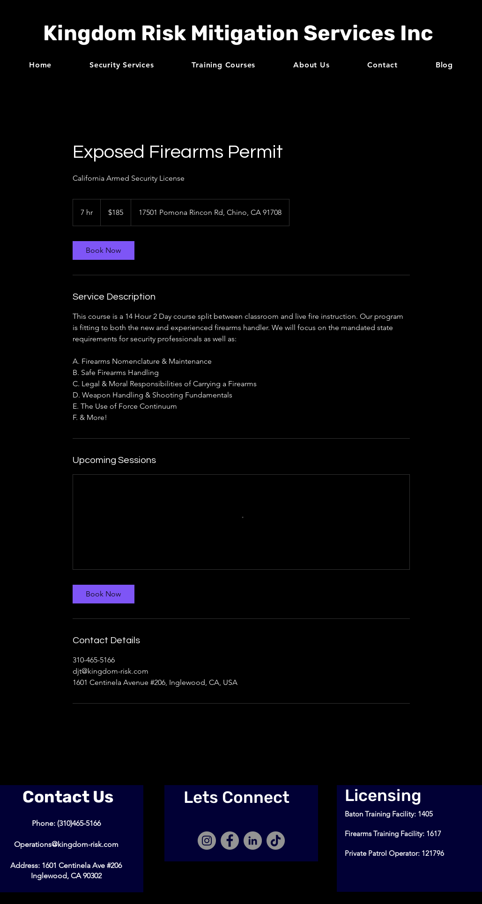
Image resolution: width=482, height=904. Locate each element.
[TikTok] (276, 840)
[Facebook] (230, 840)
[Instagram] (207, 840)
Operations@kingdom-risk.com (66, 844)
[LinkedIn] (253, 840)
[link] (103, 250)
